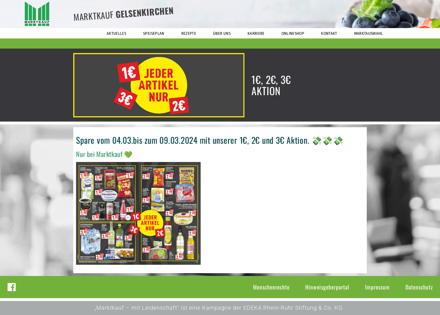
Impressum (377, 287)
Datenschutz (419, 287)
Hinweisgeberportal (327, 287)
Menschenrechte (271, 287)
